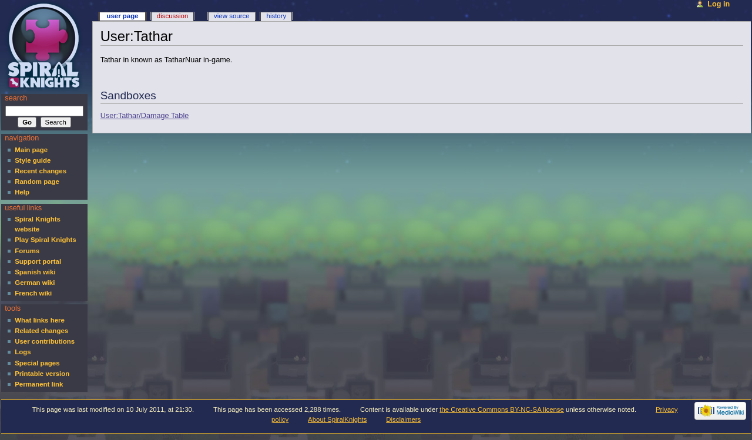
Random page (37, 181)
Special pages (37, 363)
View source (231, 15)
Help (22, 192)
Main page (31, 149)
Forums (27, 250)
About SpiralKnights (337, 419)
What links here (40, 320)
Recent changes (40, 170)
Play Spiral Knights (45, 239)
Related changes (41, 330)
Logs (23, 351)
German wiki (35, 282)
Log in (718, 4)
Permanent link (39, 384)
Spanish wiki (35, 272)
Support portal (38, 261)
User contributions (45, 341)
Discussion (172, 15)
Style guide (33, 160)
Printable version (42, 373)
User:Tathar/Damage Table (144, 116)
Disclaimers (403, 419)
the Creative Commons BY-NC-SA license (501, 409)
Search (16, 98)
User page (122, 15)
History (277, 15)
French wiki (33, 293)
